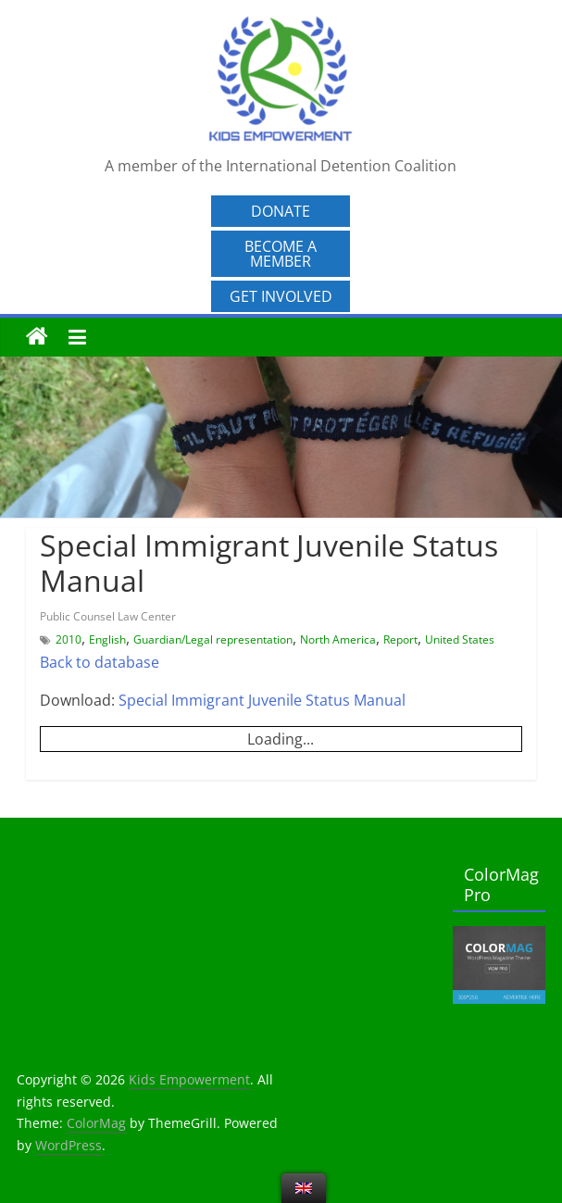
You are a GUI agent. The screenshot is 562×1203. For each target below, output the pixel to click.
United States (459, 639)
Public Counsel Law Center (108, 616)
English (107, 639)
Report (400, 639)
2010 (68, 639)
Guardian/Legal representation (213, 639)
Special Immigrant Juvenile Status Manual (262, 700)
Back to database (99, 662)
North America (338, 639)
